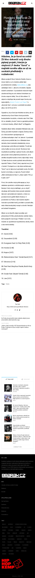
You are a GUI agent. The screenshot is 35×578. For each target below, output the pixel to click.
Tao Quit (15, 39)
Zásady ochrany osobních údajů (9, 485)
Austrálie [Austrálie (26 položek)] (10, 524)
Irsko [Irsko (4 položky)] (3, 533)
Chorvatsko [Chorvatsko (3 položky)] (18, 527)
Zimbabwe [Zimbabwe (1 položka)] (10, 550)
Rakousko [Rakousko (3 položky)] (29, 542)
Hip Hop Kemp (4, 501)
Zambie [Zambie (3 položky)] (4, 550)
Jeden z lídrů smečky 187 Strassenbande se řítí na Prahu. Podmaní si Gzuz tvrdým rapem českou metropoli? (16, 327)
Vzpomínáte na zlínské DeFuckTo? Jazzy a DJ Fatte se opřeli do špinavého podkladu (21, 427)
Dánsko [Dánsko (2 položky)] (4, 530)
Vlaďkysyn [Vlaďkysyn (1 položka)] (18, 548)
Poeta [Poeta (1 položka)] (3, 542)
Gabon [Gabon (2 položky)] (29, 530)
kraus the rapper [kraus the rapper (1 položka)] (20, 536)
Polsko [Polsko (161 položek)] (9, 542)
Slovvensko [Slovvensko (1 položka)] (25, 545)
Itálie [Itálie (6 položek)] (8, 533)
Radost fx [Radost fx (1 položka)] (21, 542)
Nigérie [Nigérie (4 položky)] (4, 539)
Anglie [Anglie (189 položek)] (4, 524)
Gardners (3, 504)
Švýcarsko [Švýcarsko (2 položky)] (11, 553)
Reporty (15, 411)
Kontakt (3, 491)
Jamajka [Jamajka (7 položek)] (14, 533)
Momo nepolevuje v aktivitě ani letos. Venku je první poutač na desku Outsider (21, 417)
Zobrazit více (17, 447)
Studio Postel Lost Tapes (18, 102)
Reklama (3, 488)
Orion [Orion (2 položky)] (25, 539)
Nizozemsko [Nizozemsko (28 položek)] (11, 539)
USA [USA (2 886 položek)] (12, 548)
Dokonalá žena (5, 508)
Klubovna (3, 511)
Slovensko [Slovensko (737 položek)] (17, 545)
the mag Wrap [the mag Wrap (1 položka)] (5, 548)
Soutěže (15, 391)
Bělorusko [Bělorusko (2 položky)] (5, 527)
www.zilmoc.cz (22, 85)
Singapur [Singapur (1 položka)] (10, 545)
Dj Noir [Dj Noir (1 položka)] (29, 527)
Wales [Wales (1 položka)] (24, 548)
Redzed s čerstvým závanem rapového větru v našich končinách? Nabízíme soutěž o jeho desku (21, 387)
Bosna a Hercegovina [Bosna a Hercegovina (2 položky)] (21, 524)
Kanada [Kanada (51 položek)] (4, 536)
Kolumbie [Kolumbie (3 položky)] (10, 536)
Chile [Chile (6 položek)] (11, 527)
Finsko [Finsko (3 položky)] (17, 530)
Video (14, 400)
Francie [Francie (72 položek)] (23, 530)
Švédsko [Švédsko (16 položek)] (4, 553)
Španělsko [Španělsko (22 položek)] (24, 550)
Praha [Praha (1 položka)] (15, 542)
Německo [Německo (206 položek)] (19, 539)
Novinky (17, 14)
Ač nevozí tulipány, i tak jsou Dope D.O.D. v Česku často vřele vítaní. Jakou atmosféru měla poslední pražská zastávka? (21, 407)
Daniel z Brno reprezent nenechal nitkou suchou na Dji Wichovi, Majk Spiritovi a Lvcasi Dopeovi (22, 397)
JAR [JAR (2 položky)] (28, 533)
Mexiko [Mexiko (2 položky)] (28, 536)
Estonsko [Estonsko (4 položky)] (10, 530)
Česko (7, 284)
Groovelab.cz (4, 514)
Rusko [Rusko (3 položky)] (3, 545)
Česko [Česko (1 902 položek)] (17, 550)
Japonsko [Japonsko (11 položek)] (21, 533)
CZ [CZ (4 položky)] (24, 527)
